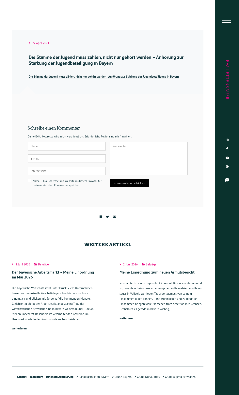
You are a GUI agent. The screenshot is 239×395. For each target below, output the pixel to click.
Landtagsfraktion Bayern (92, 377)
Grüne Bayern (122, 377)
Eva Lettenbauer (227, 80)
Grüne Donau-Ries (147, 377)
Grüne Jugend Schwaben (179, 377)
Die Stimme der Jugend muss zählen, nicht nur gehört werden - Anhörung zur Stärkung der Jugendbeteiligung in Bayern (104, 76)
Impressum (36, 377)
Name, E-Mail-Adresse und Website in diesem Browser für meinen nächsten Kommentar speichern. (67, 183)
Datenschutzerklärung (59, 377)
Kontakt (21, 377)
